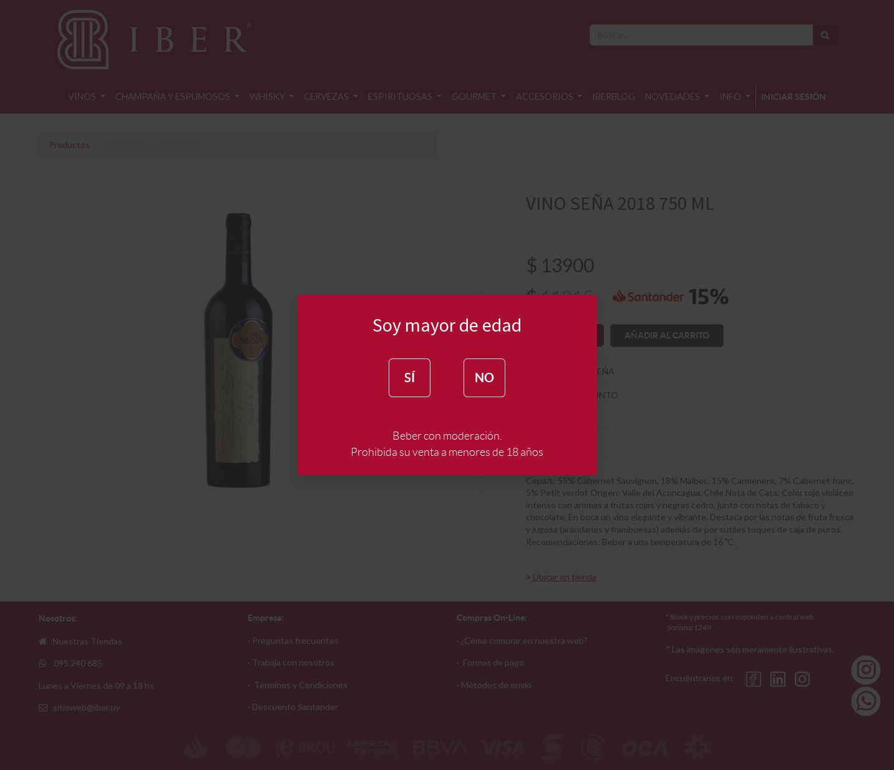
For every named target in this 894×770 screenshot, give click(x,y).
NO (484, 377)
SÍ (409, 377)
